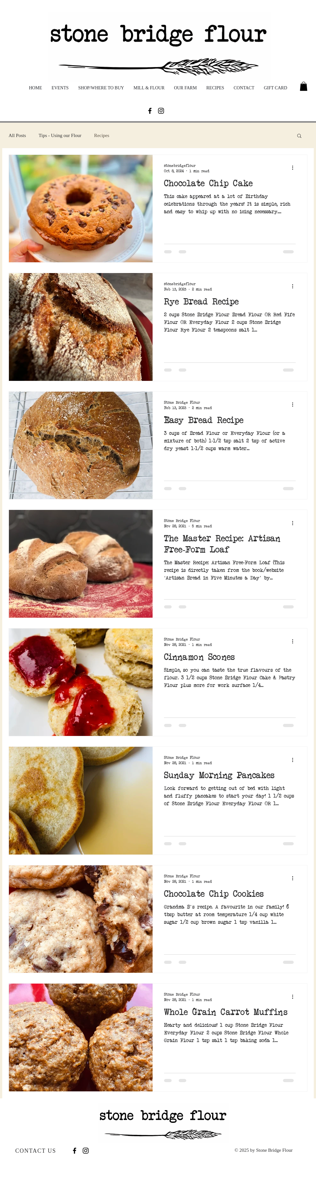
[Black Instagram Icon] (161, 111)
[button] (303, 86)
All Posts (17, 135)
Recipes (101, 135)
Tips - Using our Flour (60, 135)
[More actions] (295, 168)
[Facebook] (150, 111)
